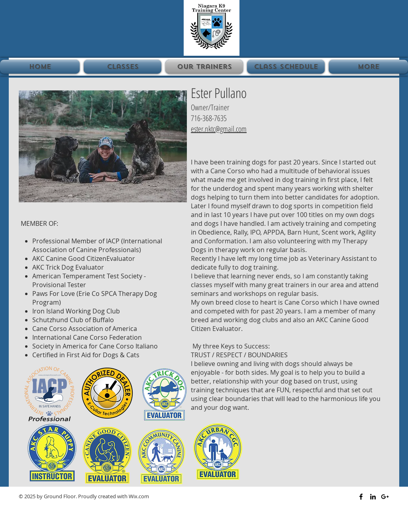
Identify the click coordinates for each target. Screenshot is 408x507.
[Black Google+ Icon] (385, 497)
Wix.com (139, 496)
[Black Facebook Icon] (361, 497)
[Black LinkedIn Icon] (373, 497)
